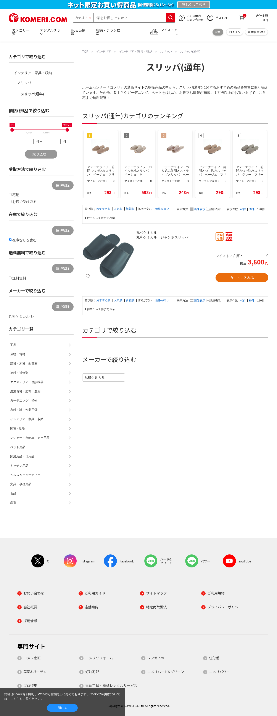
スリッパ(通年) (32, 94)
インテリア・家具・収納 (33, 73)
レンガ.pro (155, 657)
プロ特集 (30, 685)
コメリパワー (219, 671)
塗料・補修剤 (19, 372)
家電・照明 (17, 428)
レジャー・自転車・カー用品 (30, 437)
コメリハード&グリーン (165, 671)
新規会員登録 (256, 32)
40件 (243, 209)
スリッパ (24, 82)
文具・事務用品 (20, 484)
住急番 (214, 657)
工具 (13, 345)
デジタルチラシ (50, 32)
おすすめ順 (103, 209)
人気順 (118, 209)
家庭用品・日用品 (22, 456)
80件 (251, 209)
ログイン (234, 32)
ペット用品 (17, 447)
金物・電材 (17, 354)
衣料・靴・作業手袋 (23, 409)
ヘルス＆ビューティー (25, 474)
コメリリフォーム (99, 657)
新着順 (130, 209)
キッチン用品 (19, 465)
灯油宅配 (92, 671)
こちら (14, 698)
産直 (13, 502)
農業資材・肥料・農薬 (25, 391)
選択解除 (63, 185)
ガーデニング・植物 (23, 400)
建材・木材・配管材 (23, 363)
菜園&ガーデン (35, 671)
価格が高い (162, 209)
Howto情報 (78, 32)
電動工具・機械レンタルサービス (111, 685)
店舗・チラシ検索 (108, 32)
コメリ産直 (32, 657)
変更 (218, 32)
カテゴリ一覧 (20, 32)
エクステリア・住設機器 (26, 382)
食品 (13, 493)
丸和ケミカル (94, 377)
